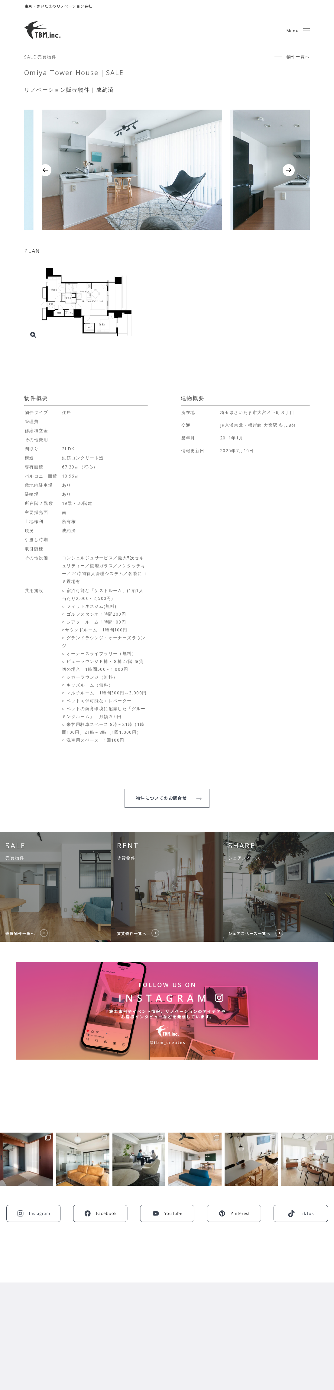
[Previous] (45, 170)
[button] (298, 30)
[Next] (289, 170)
